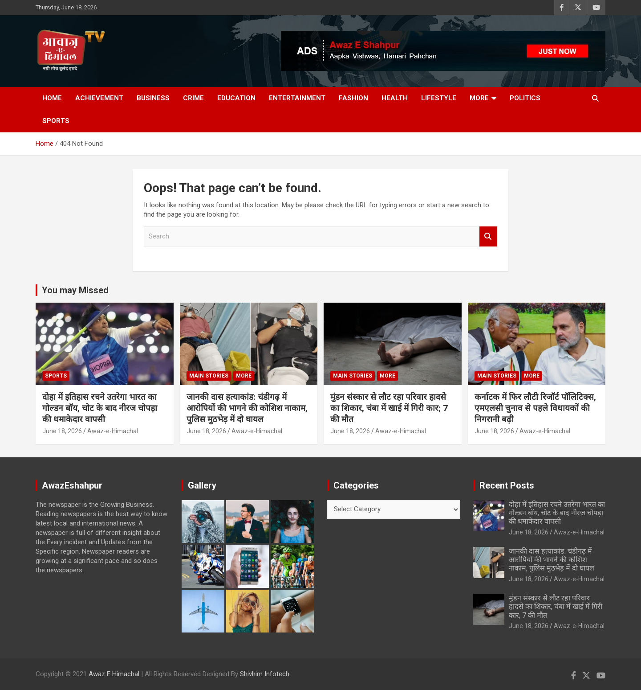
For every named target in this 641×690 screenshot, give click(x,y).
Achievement (99, 98)
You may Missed (75, 290)
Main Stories (208, 376)
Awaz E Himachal (114, 674)
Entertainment (297, 98)
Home (52, 98)
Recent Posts (506, 485)
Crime (193, 98)
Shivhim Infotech (264, 674)
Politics (525, 98)
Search (488, 236)
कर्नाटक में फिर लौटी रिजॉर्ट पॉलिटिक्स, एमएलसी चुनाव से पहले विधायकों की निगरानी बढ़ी (535, 408)
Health (394, 98)
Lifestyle (438, 98)
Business (153, 98)
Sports (55, 121)
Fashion (353, 98)
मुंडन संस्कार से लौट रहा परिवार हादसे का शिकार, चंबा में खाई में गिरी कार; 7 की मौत (389, 408)
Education (236, 98)
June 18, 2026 (62, 431)
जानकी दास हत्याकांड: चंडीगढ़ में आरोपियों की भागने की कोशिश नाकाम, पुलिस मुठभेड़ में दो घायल (247, 408)
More (479, 98)
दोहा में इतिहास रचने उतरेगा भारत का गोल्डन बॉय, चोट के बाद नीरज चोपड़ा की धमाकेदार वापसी (99, 408)
